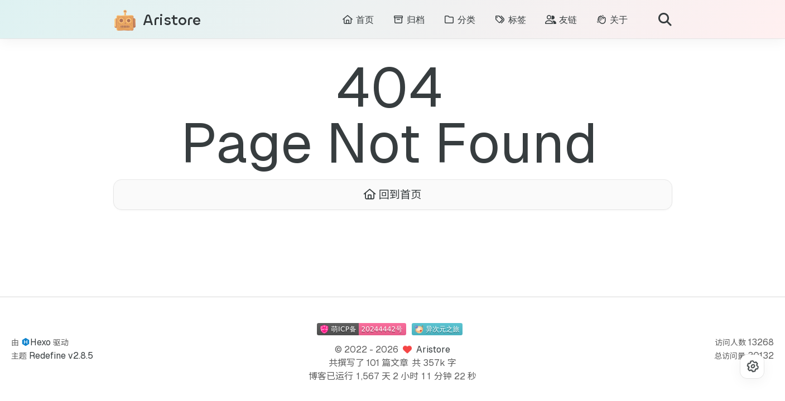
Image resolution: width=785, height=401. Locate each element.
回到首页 (393, 195)
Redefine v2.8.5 (61, 355)
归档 (409, 20)
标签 (510, 20)
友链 (561, 20)
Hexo (40, 342)
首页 (358, 20)
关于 (612, 20)
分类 (459, 20)
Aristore (172, 20)
